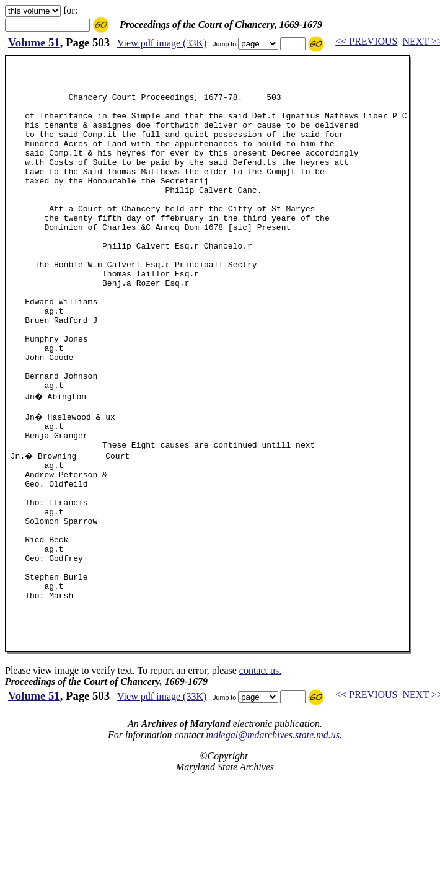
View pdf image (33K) (161, 43)
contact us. (260, 774)
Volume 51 (34, 42)
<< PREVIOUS (366, 41)
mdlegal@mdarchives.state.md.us (273, 839)
